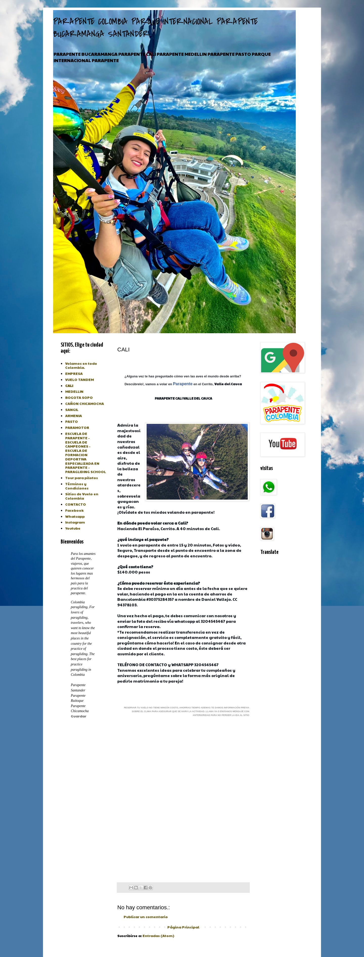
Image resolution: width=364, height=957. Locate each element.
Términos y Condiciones (76, 485)
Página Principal (183, 926)
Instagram (75, 522)
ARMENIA (73, 415)
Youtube (72, 528)
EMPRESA (74, 373)
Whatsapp (75, 516)
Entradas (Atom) (158, 935)
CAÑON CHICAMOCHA (84, 403)
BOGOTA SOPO (79, 397)
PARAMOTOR (77, 427)
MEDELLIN (74, 391)
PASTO (71, 421)
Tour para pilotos (81, 477)
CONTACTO (75, 504)
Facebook (74, 510)
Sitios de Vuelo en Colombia (81, 496)
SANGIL (71, 409)
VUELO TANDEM (79, 379)
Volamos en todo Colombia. (81, 365)
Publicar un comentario (146, 916)
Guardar (78, 715)
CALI (69, 385)
